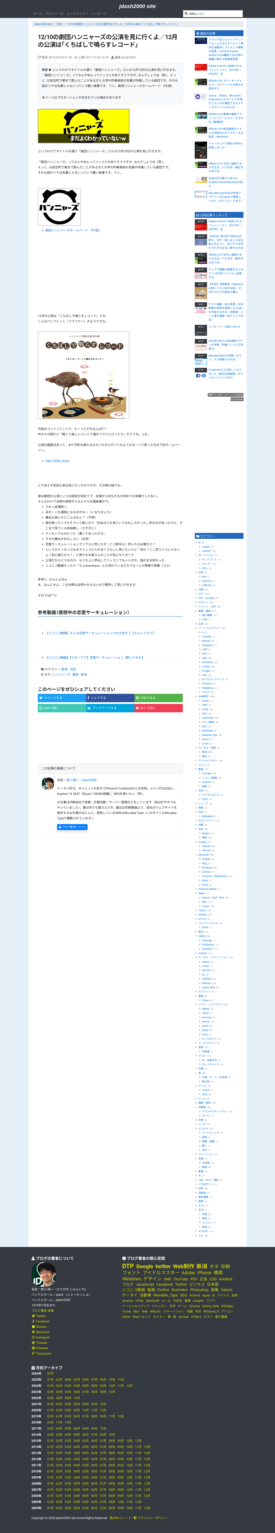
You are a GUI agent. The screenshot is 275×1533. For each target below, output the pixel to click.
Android (206, 846)
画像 (214, 1289)
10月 (112, 1379)
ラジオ (202, 1055)
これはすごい (205, 1184)
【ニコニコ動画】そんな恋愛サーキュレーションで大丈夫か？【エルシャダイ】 (100, 633)
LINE (204, 649)
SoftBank (207, 978)
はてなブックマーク (213, 679)
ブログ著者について (72, 827)
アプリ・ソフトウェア (210, 1004)
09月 (103, 1379)
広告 (200, 623)
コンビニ (207, 1222)
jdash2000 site (137, 6)
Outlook (206, 859)
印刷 (200, 589)
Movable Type (209, 735)
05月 (50, 1373)
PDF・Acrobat (206, 598)
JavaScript (208, 717)
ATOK (205, 927)
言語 (200, 1158)
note (204, 653)
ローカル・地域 (207, 747)
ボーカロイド (209, 1038)
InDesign (207, 940)
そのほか (203, 1231)
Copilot (205, 546)
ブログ (205, 692)
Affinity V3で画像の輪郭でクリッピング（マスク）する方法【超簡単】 (226, 118)
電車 (200, 1201)
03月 (68, 1386)
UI (213, 1295)
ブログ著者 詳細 (43, 1310)
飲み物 (205, 1081)
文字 (172, 1306)
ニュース (203, 803)
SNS (204, 658)
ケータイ (130, 1295)
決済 (200, 572)
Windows (207, 867)
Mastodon (41, 1332)
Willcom (206, 983)
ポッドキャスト (210, 1064)
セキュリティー (207, 820)
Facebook (207, 662)
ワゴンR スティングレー (215, 1111)
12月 (129, 1386)
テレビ (202, 1098)
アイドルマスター (208, 760)
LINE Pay (207, 585)
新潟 (64, 669)
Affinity (205, 1008)
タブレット (204, 991)
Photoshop (208, 944)
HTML (205, 709)
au (203, 974)
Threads (206, 636)
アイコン (227, 1311)
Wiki (200, 812)
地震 (200, 824)
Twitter (206, 666)
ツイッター (159, 1306)
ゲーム (202, 1085)
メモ (200, 1235)
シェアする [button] (97, 698)
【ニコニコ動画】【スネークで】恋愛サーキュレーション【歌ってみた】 (95, 657)
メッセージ (98, 13)
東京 (204, 756)
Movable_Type (166, 1295)
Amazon (202, 953)
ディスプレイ (209, 559)
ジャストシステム (208, 923)
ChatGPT (207, 551)
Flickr (205, 799)
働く (204, 1145)
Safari (205, 1030)
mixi (204, 675)
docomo (206, 970)
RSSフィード (120, 1518)
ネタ (200, 1205)
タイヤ (205, 1115)
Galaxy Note (208, 987)
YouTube (207, 773)
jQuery (205, 739)
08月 (94, 1386)
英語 (204, 1167)
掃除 (204, 1218)
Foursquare (41, 1353)
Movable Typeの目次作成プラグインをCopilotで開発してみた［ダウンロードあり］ (226, 196)
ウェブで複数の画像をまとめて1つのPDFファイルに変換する (226, 273)
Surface (206, 871)
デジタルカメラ (210, 794)
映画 (204, 786)
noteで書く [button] (49, 708)
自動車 (202, 1107)
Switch (205, 1090)
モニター (207, 563)
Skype (205, 1000)
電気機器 (203, 1197)
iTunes (205, 906)
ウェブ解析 (208, 722)
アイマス (223, 1295)
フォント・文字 (207, 606)
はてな (202, 919)
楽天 (200, 931)
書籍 (187, 1301)
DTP (200, 593)
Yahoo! (202, 910)
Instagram (207, 645)
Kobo (205, 619)
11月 (120, 1379)
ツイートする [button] (50, 698)
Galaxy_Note (210, 1306)
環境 (200, 807)
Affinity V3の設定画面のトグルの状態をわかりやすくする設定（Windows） (226, 132)
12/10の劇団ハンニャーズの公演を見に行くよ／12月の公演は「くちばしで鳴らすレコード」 (123, 24)
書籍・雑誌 (204, 611)
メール (166, 1301)
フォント (131, 1272)
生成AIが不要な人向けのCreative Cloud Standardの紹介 (226, 182)
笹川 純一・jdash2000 (81, 780)
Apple (201, 893)
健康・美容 (204, 1102)
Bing (204, 863)
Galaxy (205, 961)
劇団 (75, 674)
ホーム (37, 13)
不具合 (177, 1301)
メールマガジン (207, 1043)
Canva (205, 1013)
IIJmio (205, 966)
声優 (200, 1068)
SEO (204, 726)
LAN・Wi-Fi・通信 (208, 1180)
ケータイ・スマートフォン (213, 957)
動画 (200, 769)
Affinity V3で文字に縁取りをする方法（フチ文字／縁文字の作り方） (226, 167)
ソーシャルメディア (209, 628)
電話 (200, 996)
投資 (204, 1137)
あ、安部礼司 (209, 1060)
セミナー (159, 1317)
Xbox (204, 1094)
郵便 (200, 1171)
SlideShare (208, 688)
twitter (163, 1266)
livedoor (202, 914)
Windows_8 (211, 1311)
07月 (94, 1379)
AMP (204, 705)
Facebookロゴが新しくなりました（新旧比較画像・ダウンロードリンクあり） (226, 373)
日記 (59, 24)
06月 (85, 1379)
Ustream (206, 782)
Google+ (206, 670)
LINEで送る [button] (146, 698)
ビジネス (203, 1128)
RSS (198, 1311)
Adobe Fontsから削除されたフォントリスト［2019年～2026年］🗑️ (225, 69)
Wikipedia (207, 816)
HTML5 (196, 1317)
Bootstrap (207, 730)
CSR (204, 1150)
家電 (204, 1227)
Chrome (206, 850)
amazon (127, 1301)
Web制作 (203, 696)
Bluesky (206, 640)
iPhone (204, 1272)
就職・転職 (208, 1141)
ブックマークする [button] (102, 708)
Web (200, 829)
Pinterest (207, 683)
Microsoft (203, 854)
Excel (205, 884)
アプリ (211, 1301)
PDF (193, 1279)
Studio (205, 700)
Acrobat (183, 1317)
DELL (205, 568)
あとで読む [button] (145, 708)
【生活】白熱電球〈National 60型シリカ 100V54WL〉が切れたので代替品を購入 (226, 288)
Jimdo (205, 743)
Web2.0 (206, 833)
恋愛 (200, 1120)
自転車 (202, 1192)
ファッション (205, 1154)
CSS (204, 713)
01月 (50, 1379)
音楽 (200, 1047)
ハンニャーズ (61, 674)
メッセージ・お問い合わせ (225, 326)
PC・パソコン (206, 555)
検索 (204, 837)
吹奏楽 (205, 1051)
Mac (204, 901)
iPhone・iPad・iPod (213, 897)
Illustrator (207, 948)
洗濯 (204, 1214)
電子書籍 (207, 615)
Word (205, 880)
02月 (59, 1379)
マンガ (202, 1124)
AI (199, 542)
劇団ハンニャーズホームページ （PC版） (73, 230)
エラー (208, 1317)
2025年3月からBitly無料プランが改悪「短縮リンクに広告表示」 (226, 344)
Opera (205, 1025)
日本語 (205, 1162)
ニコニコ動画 (209, 777)
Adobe (201, 936)
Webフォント (142, 1317)
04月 (68, 1379)
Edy (204, 576)
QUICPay (207, 581)
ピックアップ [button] (76, 13)
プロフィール (54, 13)
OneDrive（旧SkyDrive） (215, 876)
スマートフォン (173, 1311)
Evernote (206, 1017)
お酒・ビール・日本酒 (214, 1077)
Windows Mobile (207, 889)
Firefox (205, 1021)
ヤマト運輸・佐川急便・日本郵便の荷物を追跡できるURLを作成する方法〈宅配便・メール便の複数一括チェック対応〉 (226, 312)
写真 (200, 790)
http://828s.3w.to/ (57, 461)
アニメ (202, 765)
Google (202, 842)
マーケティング (210, 1132)
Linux (205, 1034)
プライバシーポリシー (151, 1518)
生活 (200, 1209)
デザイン (203, 602)
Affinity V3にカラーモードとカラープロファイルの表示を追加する (226, 84)
